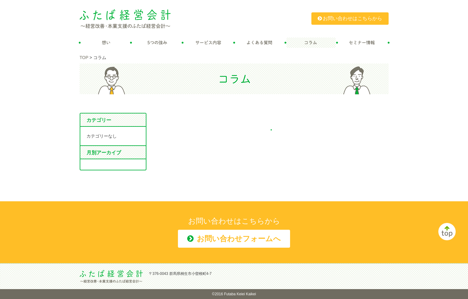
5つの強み (157, 43)
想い (105, 43)
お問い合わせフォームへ (234, 238)
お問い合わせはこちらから (350, 18)
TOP (84, 57)
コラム (311, 43)
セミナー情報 (363, 43)
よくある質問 (260, 43)
